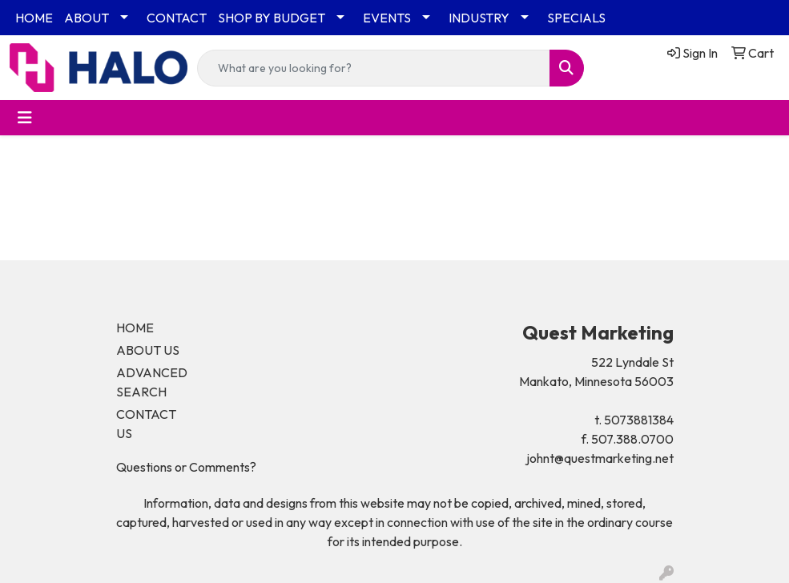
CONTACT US (146, 423)
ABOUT (86, 18)
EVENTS (387, 18)
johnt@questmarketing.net (600, 458)
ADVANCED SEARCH (151, 382)
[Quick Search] (373, 68)
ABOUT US (147, 350)
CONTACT (177, 18)
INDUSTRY (479, 18)
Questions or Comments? (186, 467)
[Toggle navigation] (25, 118)
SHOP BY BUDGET (271, 18)
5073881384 (639, 420)
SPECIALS (576, 18)
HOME (34, 18)
